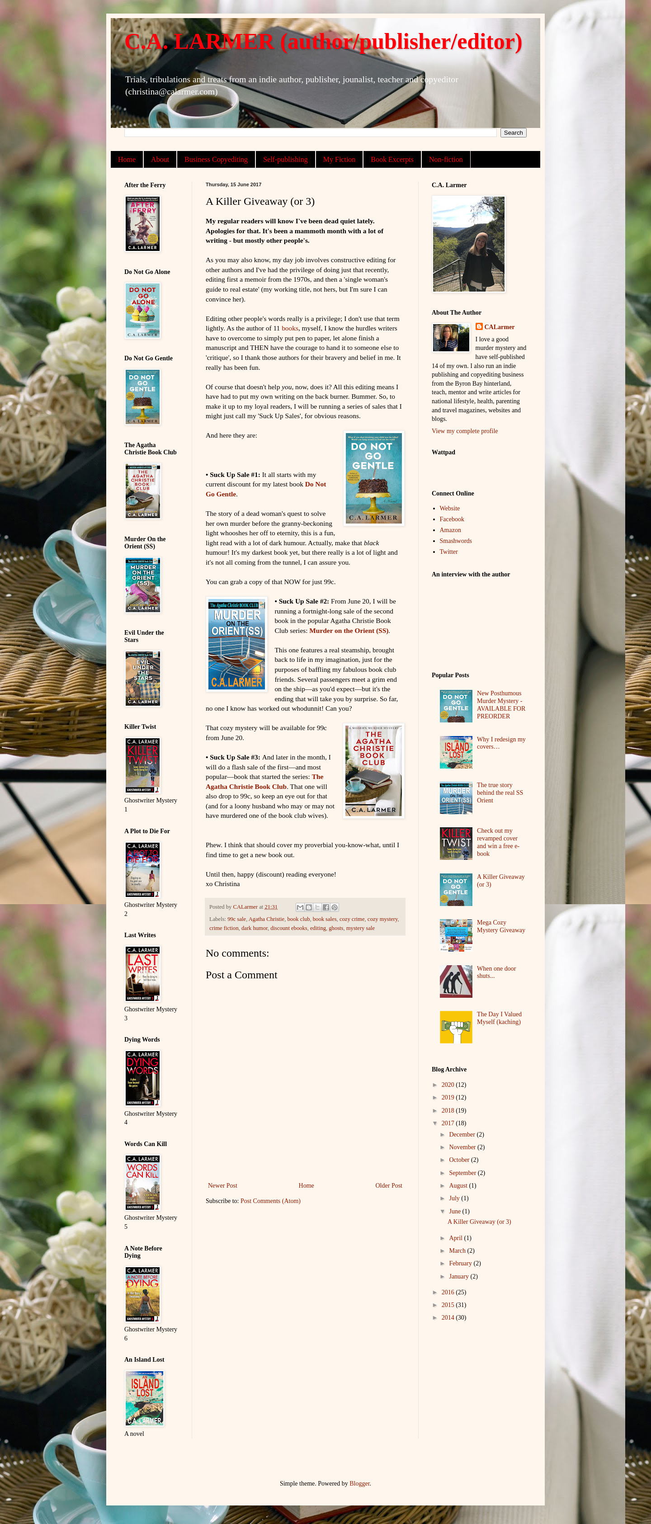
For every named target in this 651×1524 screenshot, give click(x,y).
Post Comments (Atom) (271, 1201)
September (463, 1173)
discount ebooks (288, 928)
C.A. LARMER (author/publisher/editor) (323, 41)
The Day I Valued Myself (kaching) (499, 1018)
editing (318, 928)
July (455, 1198)
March (458, 1250)
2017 (449, 1123)
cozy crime (352, 919)
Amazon (450, 530)
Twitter (449, 551)
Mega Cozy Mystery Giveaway (501, 926)
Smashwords (456, 541)
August (459, 1185)
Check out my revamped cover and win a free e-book (498, 842)
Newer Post (222, 1185)
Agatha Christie (266, 919)
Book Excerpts (392, 159)
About (160, 159)
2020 (449, 1084)
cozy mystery (383, 919)
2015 (449, 1305)
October (460, 1159)
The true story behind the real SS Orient (500, 793)
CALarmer (500, 327)
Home (127, 159)
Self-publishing (285, 159)
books (290, 328)
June (455, 1211)
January (459, 1276)
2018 (449, 1110)
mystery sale (360, 928)
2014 (449, 1317)
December (462, 1134)
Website (450, 508)
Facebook (452, 519)
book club (298, 919)
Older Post (389, 1185)
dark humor (254, 928)
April (456, 1238)
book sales (325, 919)
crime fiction (224, 928)
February (461, 1263)
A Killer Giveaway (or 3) (479, 1221)
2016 (449, 1292)
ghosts (336, 928)
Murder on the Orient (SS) (348, 630)
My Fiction (339, 159)
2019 (449, 1097)
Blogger (359, 1483)
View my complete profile (465, 431)
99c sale (236, 919)
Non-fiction (446, 159)
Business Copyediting (216, 159)
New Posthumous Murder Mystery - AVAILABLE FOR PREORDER (501, 704)
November (463, 1147)
